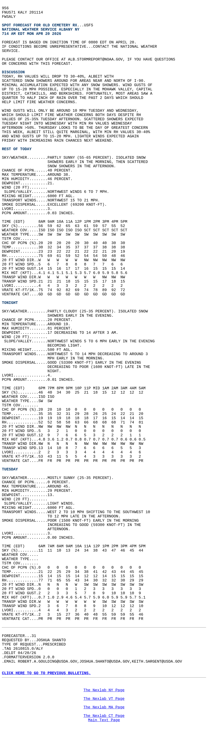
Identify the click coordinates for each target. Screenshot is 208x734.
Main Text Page (104, 720)
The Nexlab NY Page (104, 690)
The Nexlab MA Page (104, 707)
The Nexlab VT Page (104, 699)
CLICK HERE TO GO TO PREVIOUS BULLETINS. (46, 673)
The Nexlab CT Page (104, 716)
